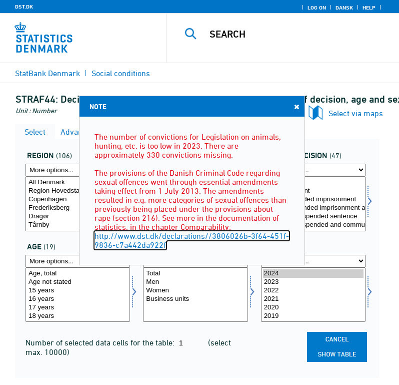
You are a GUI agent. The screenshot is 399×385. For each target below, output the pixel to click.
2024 (313, 273)
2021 (313, 299)
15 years (78, 290)
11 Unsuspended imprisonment (313, 199)
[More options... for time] (313, 261)
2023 (313, 282)
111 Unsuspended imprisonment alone (313, 208)
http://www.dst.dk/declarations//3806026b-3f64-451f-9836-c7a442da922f (191, 240)
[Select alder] (78, 294)
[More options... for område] (78, 170)
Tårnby (78, 225)
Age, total (78, 273)
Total (313, 182)
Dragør (78, 216)
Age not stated (78, 282)
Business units (195, 299)
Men (195, 282)
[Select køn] (195, 294)
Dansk (344, 7)
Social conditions (121, 73)
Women (195, 290)
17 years (78, 307)
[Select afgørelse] (313, 203)
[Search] (297, 34)
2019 (313, 316)
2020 (313, 307)
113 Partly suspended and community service (313, 225)
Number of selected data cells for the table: (101, 342)
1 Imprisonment (313, 191)
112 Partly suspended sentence (313, 216)
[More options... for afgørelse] (313, 170)
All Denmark (78, 182)
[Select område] (78, 203)
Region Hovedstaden (78, 191)
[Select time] (313, 294)
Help (369, 7)
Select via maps (355, 113)
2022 (313, 290)
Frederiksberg (78, 208)
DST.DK (24, 6)
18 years (78, 316)
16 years (78, 299)
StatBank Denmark (47, 73)
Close (296, 106)
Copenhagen (78, 199)
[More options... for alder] (78, 261)
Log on (317, 7)
